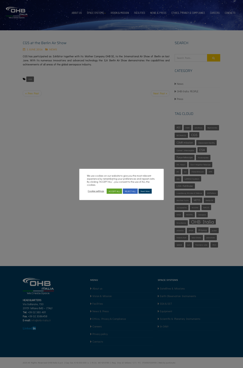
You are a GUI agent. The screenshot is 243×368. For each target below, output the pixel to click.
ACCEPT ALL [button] (114, 191)
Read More (145, 191)
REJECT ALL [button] (130, 191)
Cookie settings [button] (96, 191)
